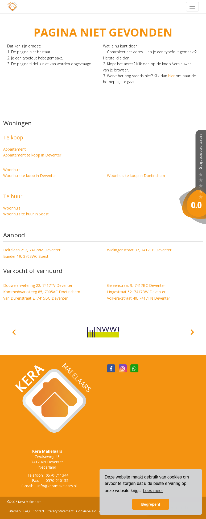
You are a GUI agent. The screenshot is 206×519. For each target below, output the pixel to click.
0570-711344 (57, 475)
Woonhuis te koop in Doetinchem (136, 175)
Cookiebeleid (86, 511)
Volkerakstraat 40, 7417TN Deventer (138, 298)
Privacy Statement (60, 511)
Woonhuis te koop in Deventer (29, 175)
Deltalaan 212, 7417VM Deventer (31, 249)
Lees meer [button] (153, 490)
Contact (38, 511)
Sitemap (15, 511)
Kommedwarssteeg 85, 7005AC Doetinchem (41, 291)
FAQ (26, 511)
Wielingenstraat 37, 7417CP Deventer (139, 249)
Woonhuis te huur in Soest (26, 213)
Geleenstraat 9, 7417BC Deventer (136, 285)
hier (171, 75)
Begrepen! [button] (150, 504)
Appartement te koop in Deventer (32, 155)
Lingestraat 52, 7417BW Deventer (136, 291)
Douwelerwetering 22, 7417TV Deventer (37, 285)
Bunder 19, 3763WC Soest (25, 256)
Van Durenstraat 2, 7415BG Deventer (35, 298)
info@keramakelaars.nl (57, 485)
